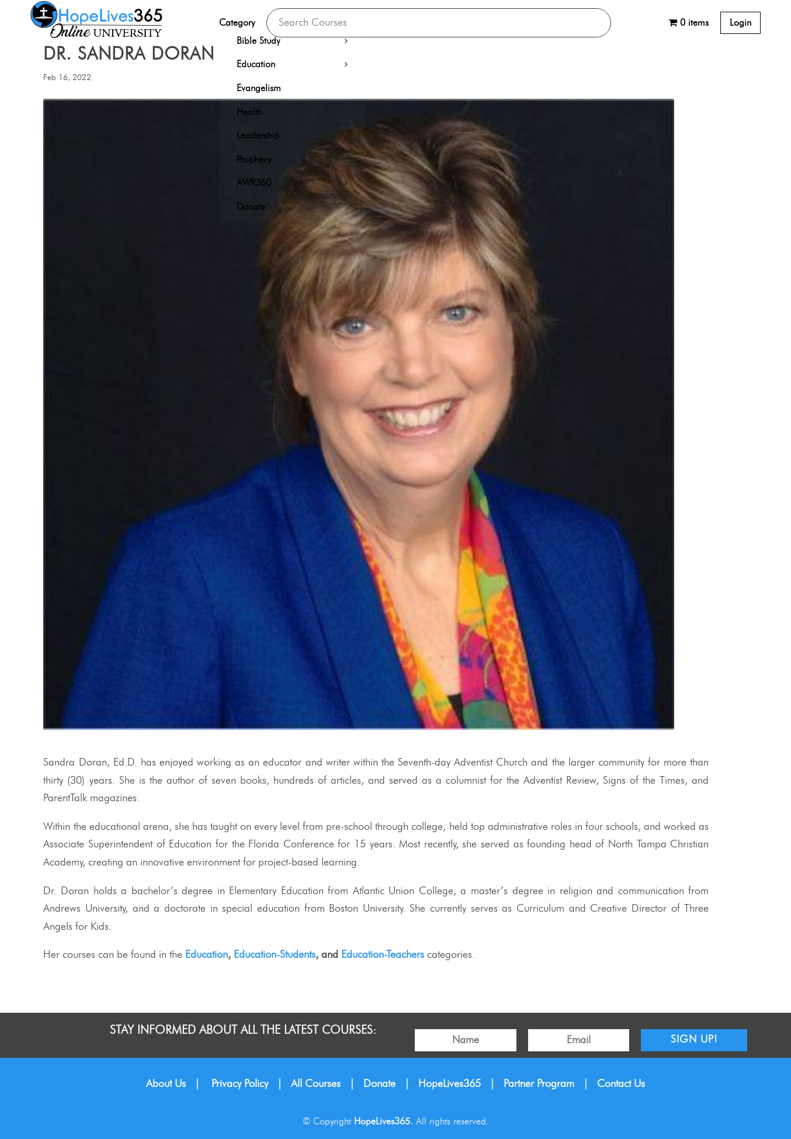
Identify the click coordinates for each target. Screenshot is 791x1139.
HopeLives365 (449, 1084)
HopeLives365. (383, 1121)
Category (237, 22)
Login (740, 22)
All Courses (316, 1084)
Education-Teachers (382, 955)
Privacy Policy (239, 1084)
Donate (379, 1084)
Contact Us (621, 1084)
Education (206, 955)
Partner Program (539, 1084)
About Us (166, 1084)
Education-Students (274, 955)
